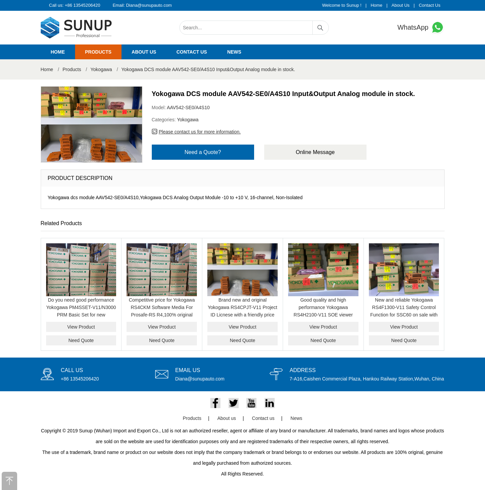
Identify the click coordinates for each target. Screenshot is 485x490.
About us (144, 52)
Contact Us (429, 5)
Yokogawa (101, 69)
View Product (81, 327)
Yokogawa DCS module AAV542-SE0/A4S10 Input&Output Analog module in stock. (208, 69)
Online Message (315, 152)
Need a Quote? (202, 152)
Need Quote (81, 340)
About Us (400, 5)
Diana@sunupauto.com (149, 5)
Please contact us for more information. (200, 131)
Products (98, 52)
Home (376, 5)
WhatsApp (421, 27)
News (234, 52)
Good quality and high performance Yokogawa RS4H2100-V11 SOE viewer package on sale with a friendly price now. (323, 314)
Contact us (191, 52)
